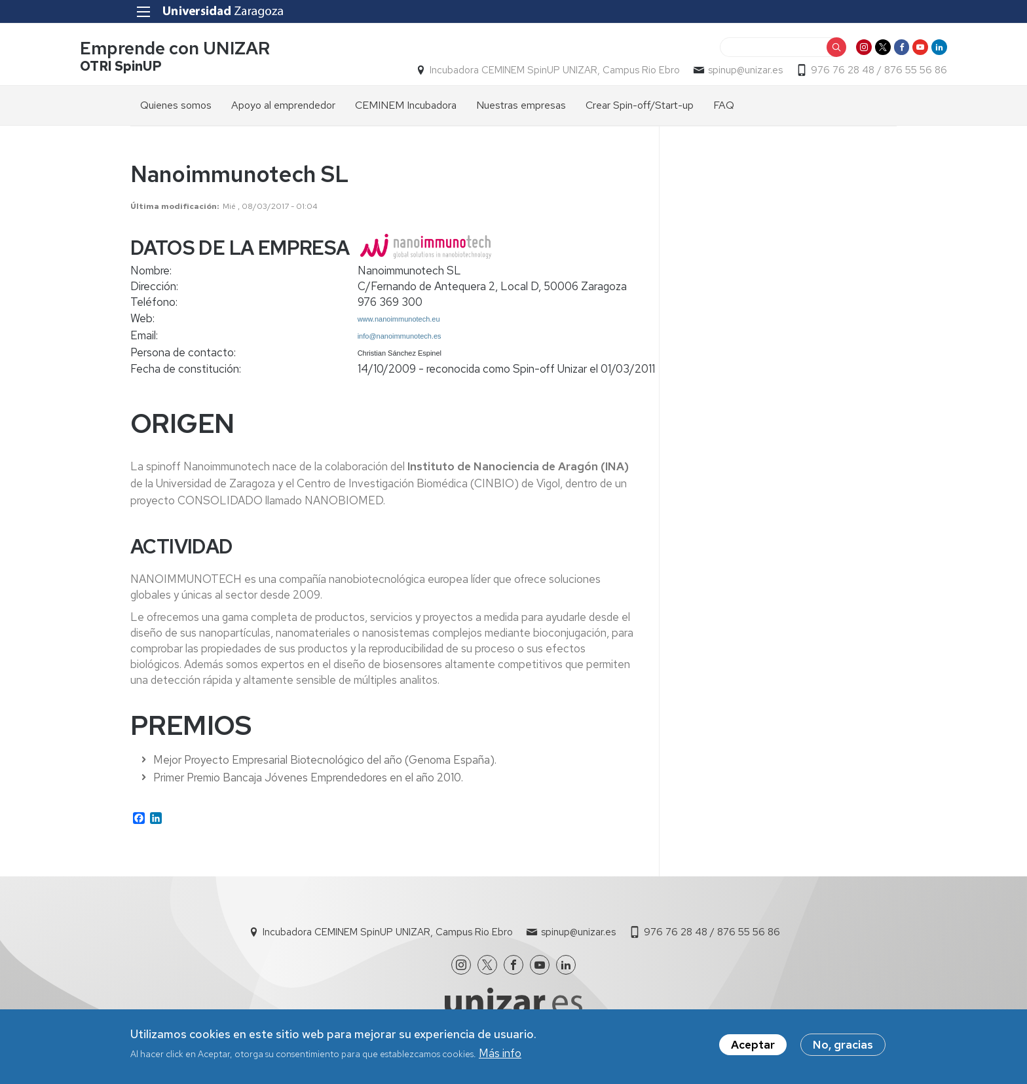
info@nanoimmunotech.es (399, 340)
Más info (500, 1054)
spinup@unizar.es (695, 72)
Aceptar (753, 1046)
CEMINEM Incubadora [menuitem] (406, 109)
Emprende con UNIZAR (225, 51)
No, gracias (843, 1046)
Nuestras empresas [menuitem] (521, 109)
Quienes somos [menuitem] (176, 109)
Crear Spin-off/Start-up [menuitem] (640, 109)
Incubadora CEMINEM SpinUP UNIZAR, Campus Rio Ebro (504, 72)
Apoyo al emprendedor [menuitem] (283, 109)
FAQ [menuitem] (723, 109)
